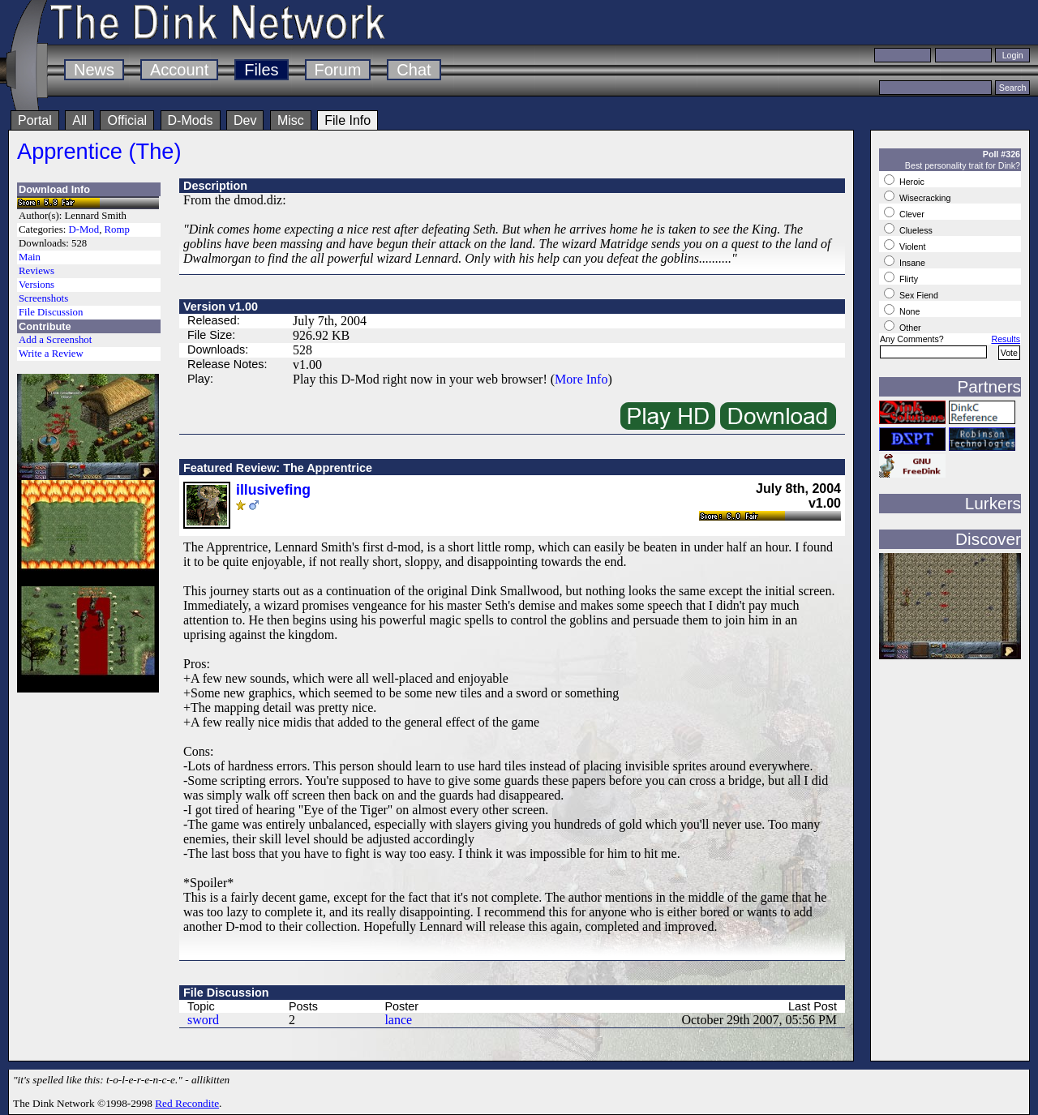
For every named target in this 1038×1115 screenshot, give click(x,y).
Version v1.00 (220, 306)
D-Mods (190, 120)
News (94, 70)
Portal (35, 120)
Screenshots (43, 298)
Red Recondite (187, 1103)
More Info (581, 379)
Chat (414, 70)
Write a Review (51, 353)
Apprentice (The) (99, 151)
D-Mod (83, 229)
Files (261, 70)
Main (30, 257)
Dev (245, 120)
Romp (117, 229)
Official (127, 120)
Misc (290, 120)
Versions (36, 284)
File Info (347, 120)
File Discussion (51, 312)
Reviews (36, 271)
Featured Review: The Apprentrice (277, 467)
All (79, 120)
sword (203, 1020)
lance (398, 1020)
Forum (338, 70)
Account (179, 70)
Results (1005, 339)
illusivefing (273, 490)
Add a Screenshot (55, 339)
